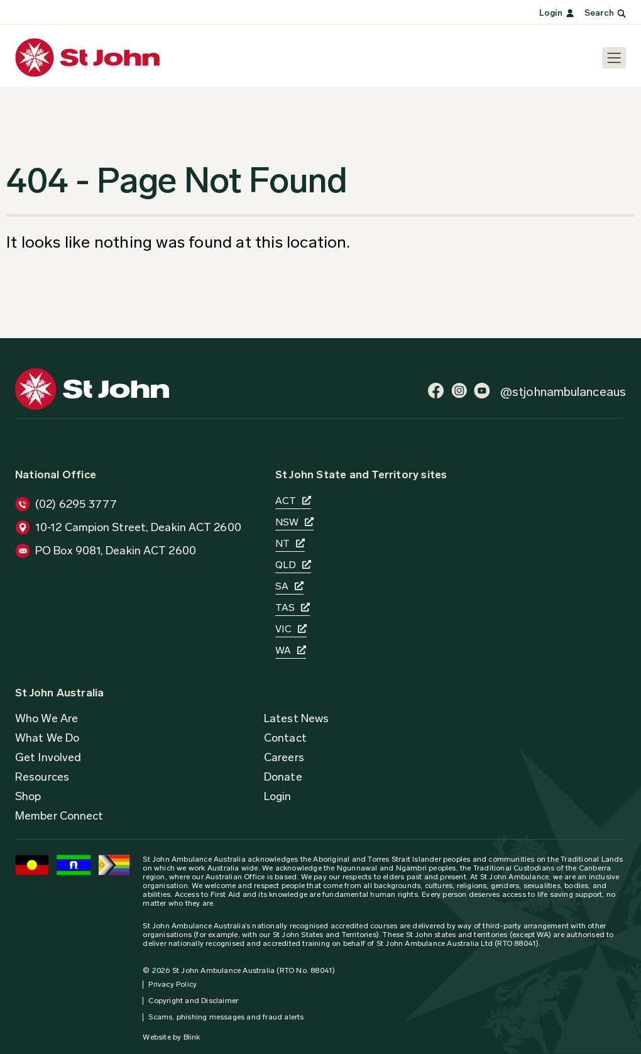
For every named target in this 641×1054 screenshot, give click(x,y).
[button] (284, 757)
